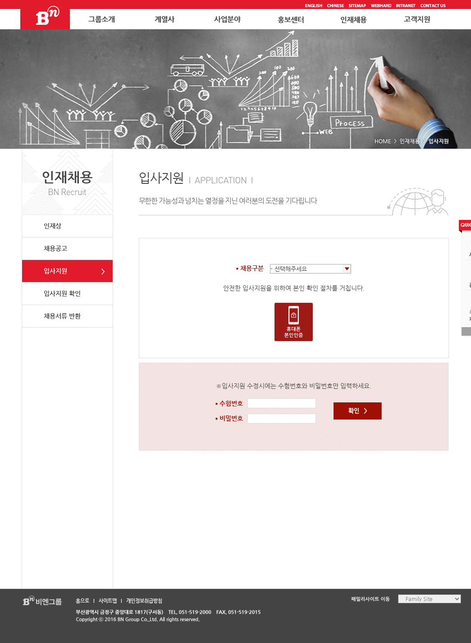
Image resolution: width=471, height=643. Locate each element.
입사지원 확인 (62, 293)
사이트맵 (108, 601)
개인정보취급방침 (144, 601)
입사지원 (55, 270)
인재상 (52, 225)
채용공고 (55, 248)
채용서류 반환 (62, 315)
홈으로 (82, 601)
